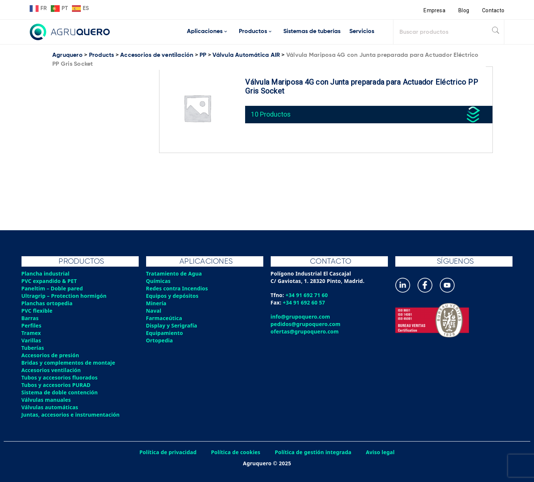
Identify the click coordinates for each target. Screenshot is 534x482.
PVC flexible (37, 310)
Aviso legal (380, 452)
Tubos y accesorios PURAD (56, 384)
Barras (30, 318)
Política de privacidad (168, 452)
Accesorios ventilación (51, 370)
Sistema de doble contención (60, 392)
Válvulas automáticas (50, 407)
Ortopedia (159, 340)
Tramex (31, 332)
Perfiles (32, 325)
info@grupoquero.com (300, 316)
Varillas (31, 340)
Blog (463, 10)
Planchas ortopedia (47, 303)
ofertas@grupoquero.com (305, 331)
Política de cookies (235, 452)
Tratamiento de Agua (174, 273)
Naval (154, 310)
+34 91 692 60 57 (304, 302)
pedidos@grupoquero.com (306, 324)
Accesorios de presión (50, 355)
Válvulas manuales (46, 399)
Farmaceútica (164, 318)
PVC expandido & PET (50, 280)
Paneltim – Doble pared (52, 288)
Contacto (493, 10)
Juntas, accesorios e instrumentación (71, 414)
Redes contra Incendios (177, 288)
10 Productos (271, 114)
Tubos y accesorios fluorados (60, 377)
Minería (156, 303)
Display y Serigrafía (172, 325)
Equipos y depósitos (172, 295)
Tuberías (33, 347)
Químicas (158, 280)
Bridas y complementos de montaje (69, 362)
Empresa (434, 10)
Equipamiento (164, 332)
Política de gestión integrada (313, 452)
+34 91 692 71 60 (307, 295)
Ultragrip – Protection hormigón (64, 295)
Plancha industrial (46, 273)
